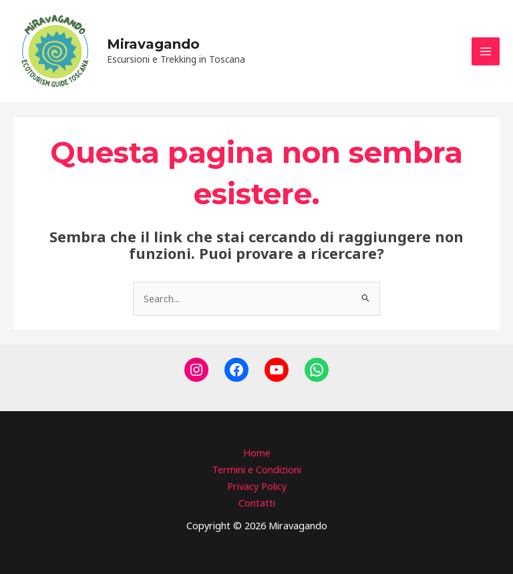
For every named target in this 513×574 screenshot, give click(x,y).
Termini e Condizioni (256, 469)
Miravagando (153, 44)
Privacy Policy (257, 486)
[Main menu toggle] (486, 51)
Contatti (256, 502)
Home (257, 452)
